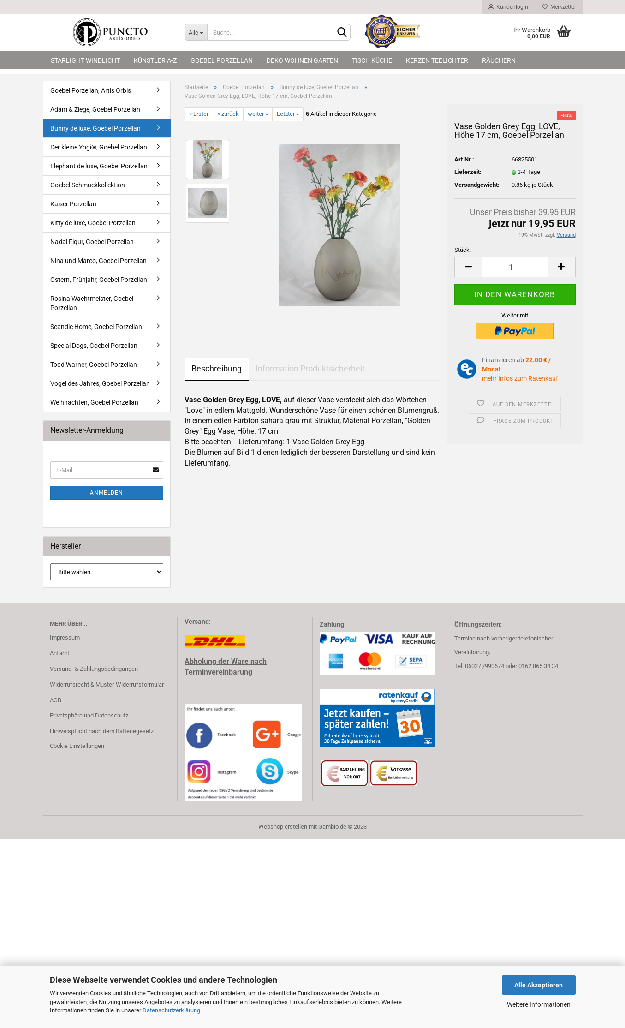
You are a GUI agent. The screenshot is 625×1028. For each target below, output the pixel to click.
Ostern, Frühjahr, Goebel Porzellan (98, 279)
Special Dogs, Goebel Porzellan (93, 345)
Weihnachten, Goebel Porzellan (94, 402)
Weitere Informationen (539, 1004)
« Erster (198, 113)
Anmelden (106, 493)
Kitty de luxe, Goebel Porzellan (93, 223)
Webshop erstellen (282, 826)
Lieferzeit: (468, 171)
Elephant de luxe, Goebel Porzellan (99, 166)
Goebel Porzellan (221, 60)
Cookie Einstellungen (77, 745)
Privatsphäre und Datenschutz (89, 715)
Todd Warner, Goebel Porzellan (93, 364)
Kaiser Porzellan (73, 204)
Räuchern (499, 60)
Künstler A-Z (155, 60)
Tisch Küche (372, 60)
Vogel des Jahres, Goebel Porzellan (100, 383)
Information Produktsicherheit (310, 368)
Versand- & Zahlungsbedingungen (94, 668)
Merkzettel (559, 7)
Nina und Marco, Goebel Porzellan (98, 260)
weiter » (258, 113)
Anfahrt (59, 653)
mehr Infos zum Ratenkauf (520, 378)
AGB (55, 700)
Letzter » (288, 113)
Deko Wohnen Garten (302, 60)
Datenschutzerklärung (171, 1010)
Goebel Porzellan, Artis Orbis (90, 90)
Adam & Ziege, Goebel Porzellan (95, 109)
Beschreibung (216, 368)
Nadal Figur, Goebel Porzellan (92, 241)
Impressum (65, 637)
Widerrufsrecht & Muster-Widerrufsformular (107, 684)
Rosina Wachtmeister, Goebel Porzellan (91, 303)
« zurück (228, 113)
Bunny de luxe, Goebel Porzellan (95, 128)
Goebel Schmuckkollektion (87, 185)
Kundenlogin (508, 7)
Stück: (462, 249)
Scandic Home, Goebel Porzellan (96, 326)
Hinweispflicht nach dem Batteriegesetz (102, 731)
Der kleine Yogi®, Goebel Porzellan (98, 147)
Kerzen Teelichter (437, 60)
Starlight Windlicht (85, 60)
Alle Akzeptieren (538, 985)
